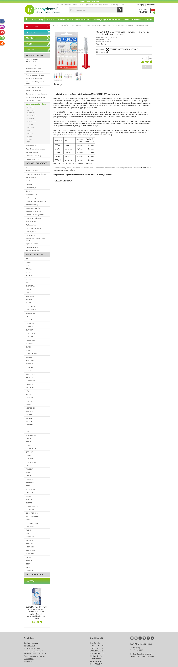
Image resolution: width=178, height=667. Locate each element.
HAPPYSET (30, 32)
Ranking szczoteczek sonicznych (73, 19)
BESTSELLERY (32, 26)
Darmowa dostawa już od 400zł (35, 653)
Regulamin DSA (29, 646)
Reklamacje (28, 661)
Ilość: (141, 58)
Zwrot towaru (28, 659)
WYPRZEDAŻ (31, 50)
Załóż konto (151, 5)
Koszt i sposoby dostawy (32, 648)
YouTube (50, 19)
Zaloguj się (140, 5)
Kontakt (149, 19)
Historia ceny (102, 52)
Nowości (30, 581)
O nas (33, 19)
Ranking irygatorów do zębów (107, 19)
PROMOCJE (31, 38)
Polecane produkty (62, 180)
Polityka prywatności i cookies (34, 656)
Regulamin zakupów (31, 643)
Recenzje (57, 84)
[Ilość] (146, 58)
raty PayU (39, 651)
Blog (41, 19)
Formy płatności (29, 651)
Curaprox (108, 42)
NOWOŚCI (30, 44)
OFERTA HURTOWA (133, 19)
